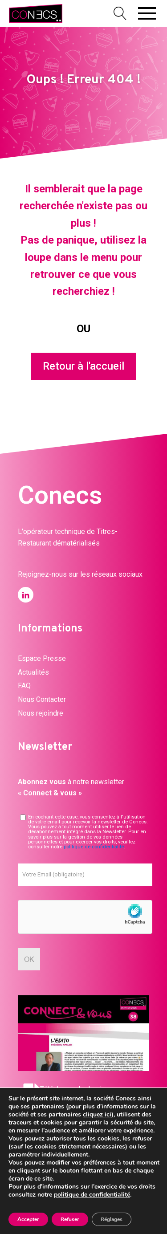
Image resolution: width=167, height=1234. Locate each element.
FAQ (24, 685)
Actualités (33, 672)
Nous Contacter (42, 699)
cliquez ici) (98, 1114)
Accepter (28, 1219)
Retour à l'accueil (83, 366)
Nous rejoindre (40, 713)
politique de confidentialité (94, 847)
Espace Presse (42, 658)
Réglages (111, 1219)
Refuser (70, 1219)
